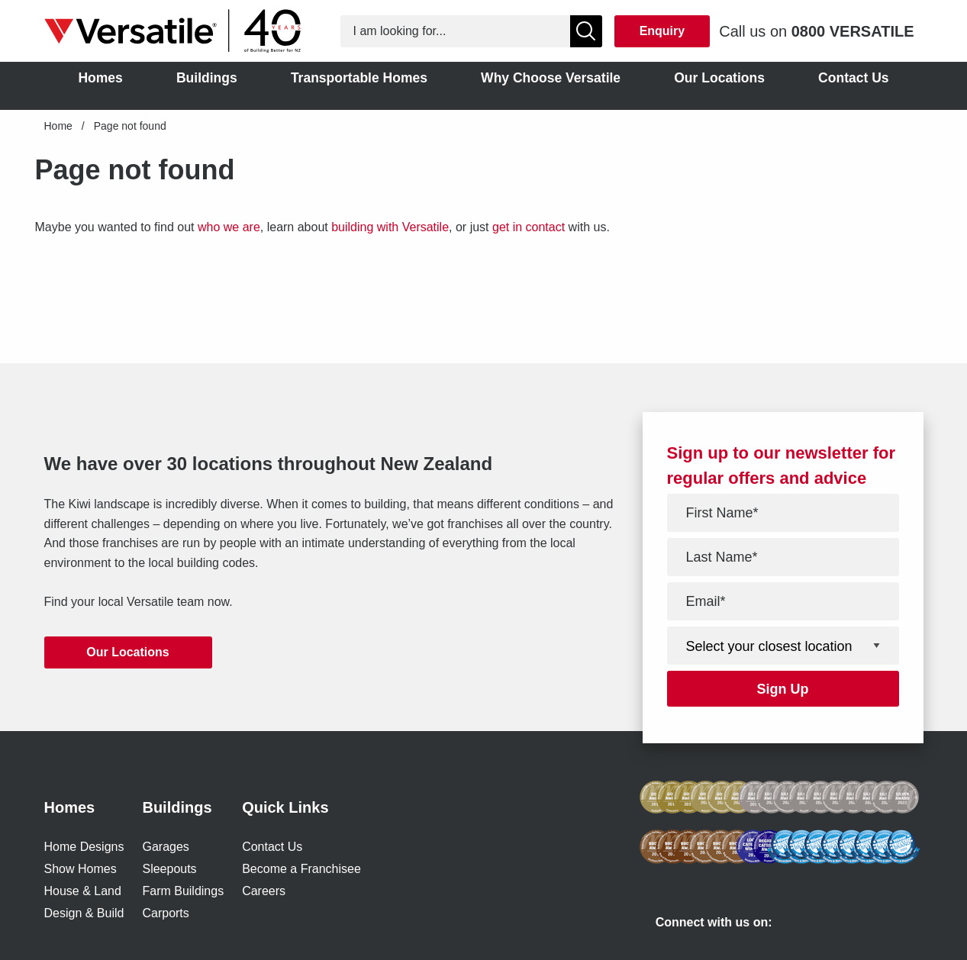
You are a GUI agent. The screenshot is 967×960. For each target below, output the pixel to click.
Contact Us (272, 846)
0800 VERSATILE (852, 31)
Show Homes (80, 868)
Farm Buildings (183, 890)
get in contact (528, 227)
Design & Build (84, 913)
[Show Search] (586, 31)
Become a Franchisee (301, 868)
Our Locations (127, 652)
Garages (165, 846)
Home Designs (84, 846)
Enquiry (662, 30)
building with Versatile (390, 227)
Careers (263, 890)
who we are (229, 227)
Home (58, 126)
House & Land (82, 890)
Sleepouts (169, 868)
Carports (165, 913)
